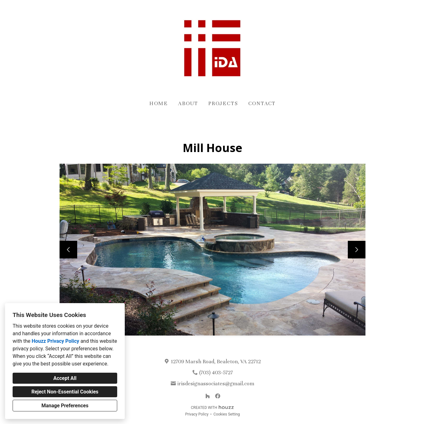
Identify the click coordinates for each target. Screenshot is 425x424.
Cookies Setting (227, 414)
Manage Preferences (64, 406)
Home (158, 103)
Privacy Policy (197, 414)
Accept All (65, 378)
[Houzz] (208, 396)
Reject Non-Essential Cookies (65, 392)
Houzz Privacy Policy (55, 341)
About (188, 103)
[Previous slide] (68, 249)
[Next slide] (356, 249)
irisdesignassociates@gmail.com (215, 383)
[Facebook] (218, 396)
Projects (223, 103)
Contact (262, 103)
